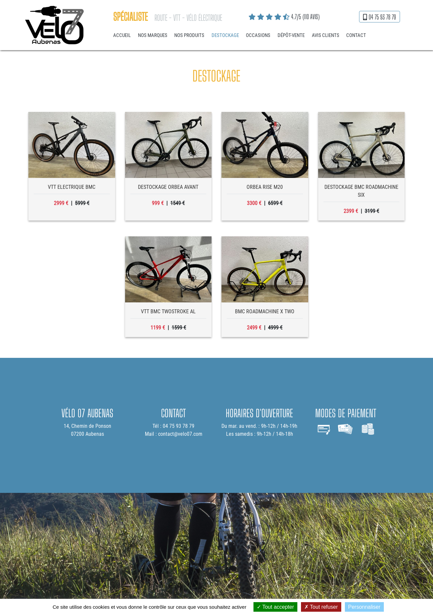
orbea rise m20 (265, 187)
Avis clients (325, 35)
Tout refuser (321, 607)
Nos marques (152, 35)
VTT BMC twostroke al (168, 311)
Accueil (122, 35)
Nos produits (189, 35)
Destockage (225, 35)
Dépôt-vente (291, 35)
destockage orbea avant (168, 187)
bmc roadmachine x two (264, 311)
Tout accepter (275, 607)
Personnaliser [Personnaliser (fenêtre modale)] (364, 607)
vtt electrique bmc (71, 187)
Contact (356, 35)
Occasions (258, 35)
